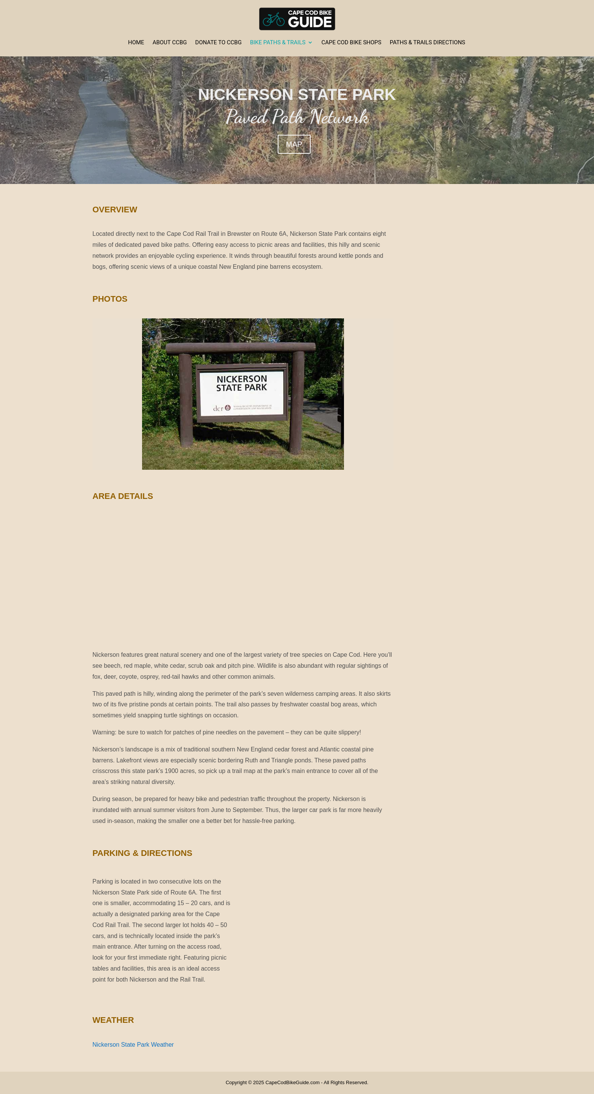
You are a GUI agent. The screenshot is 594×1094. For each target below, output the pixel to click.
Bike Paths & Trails (277, 43)
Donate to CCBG (218, 43)
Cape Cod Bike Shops (351, 43)
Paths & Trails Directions (427, 43)
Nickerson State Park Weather (133, 1044)
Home (136, 43)
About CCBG (170, 43)
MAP (294, 144)
